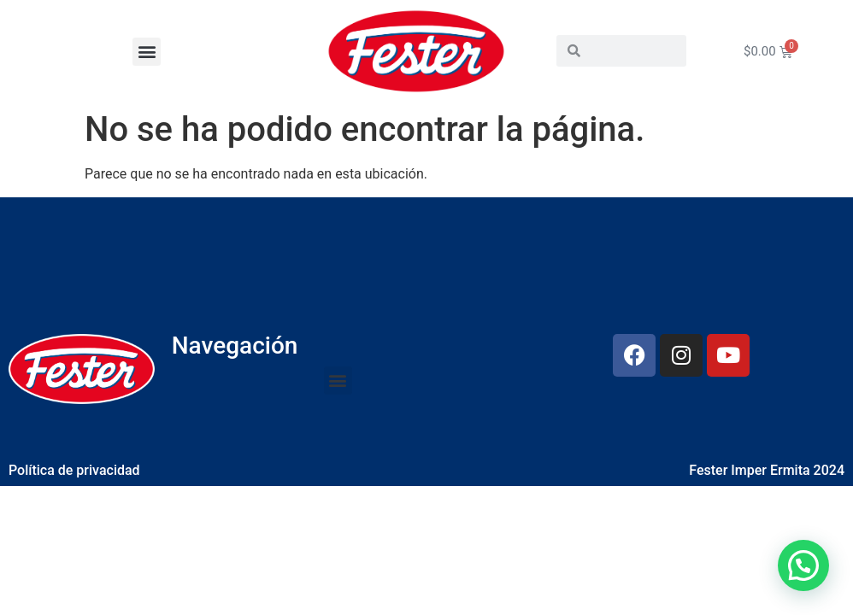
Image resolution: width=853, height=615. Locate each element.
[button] (146, 52)
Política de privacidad (74, 470)
